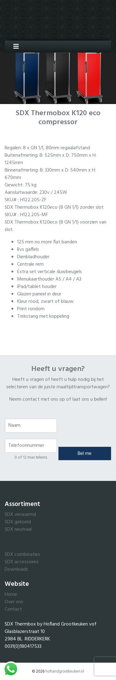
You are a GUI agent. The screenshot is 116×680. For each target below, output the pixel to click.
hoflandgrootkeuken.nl (64, 671)
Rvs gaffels (28, 250)
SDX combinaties (22, 555)
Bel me (85, 454)
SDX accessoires (22, 562)
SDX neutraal (18, 529)
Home (11, 595)
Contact (13, 609)
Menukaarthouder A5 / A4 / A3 (49, 279)
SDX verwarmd (20, 515)
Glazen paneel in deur (39, 294)
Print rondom (31, 309)
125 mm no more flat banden (47, 242)
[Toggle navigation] (14, 47)
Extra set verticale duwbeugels (49, 272)
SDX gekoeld (18, 522)
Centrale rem (30, 264)
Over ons (14, 602)
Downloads (16, 569)
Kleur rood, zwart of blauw (45, 302)
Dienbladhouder (33, 257)
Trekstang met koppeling (43, 316)
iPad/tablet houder (37, 287)
